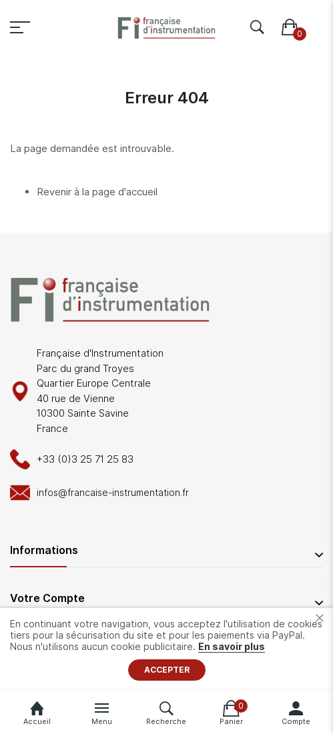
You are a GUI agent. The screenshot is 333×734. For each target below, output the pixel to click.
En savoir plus (231, 646)
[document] (166, 649)
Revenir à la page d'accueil (97, 191)
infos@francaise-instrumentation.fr (113, 492)
